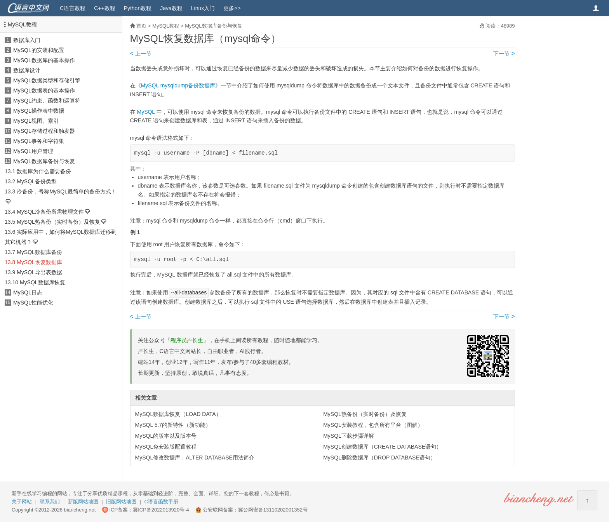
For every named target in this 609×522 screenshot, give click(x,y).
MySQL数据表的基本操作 (44, 90)
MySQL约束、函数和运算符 (46, 100)
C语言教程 (72, 8)
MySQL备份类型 (37, 181)
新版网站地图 (83, 502)
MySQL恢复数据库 (39, 262)
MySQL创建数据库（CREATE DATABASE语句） (382, 447)
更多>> (231, 8)
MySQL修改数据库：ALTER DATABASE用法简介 (194, 457)
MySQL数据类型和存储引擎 (46, 80)
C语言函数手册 (161, 502)
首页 (141, 26)
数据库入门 (26, 40)
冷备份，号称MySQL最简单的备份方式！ (67, 191)
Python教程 (138, 8)
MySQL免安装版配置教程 (166, 447)
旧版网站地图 (121, 502)
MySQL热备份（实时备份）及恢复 (58, 222)
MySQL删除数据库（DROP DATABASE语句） (379, 457)
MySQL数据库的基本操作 (44, 60)
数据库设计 (26, 70)
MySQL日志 (27, 292)
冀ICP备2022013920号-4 (161, 510)
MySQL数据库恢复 (42, 282)
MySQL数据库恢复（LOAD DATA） (178, 414)
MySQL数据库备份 (39, 252)
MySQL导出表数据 (39, 272)
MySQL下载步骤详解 (348, 436)
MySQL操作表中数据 (38, 111)
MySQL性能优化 (33, 302)
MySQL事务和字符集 (38, 141)
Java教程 (171, 8)
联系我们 (50, 502)
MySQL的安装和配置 (38, 50)
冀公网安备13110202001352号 (273, 510)
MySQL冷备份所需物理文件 (50, 212)
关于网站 (22, 502)
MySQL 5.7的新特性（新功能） (173, 425)
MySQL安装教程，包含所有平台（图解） (373, 425)
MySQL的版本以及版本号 (166, 436)
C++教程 (104, 8)
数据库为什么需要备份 (44, 171)
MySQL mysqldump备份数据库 (178, 85)
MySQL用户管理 (33, 151)
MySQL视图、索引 (36, 121)
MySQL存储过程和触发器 (44, 131)
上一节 (140, 53)
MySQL (146, 112)
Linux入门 (203, 8)
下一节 (504, 53)
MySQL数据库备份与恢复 (44, 161)
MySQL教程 (22, 24)
